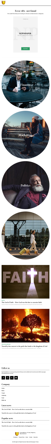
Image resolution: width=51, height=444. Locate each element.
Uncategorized (6, 344)
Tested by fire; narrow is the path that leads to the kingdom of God (24, 346)
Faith (3, 300)
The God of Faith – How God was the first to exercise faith (22, 302)
